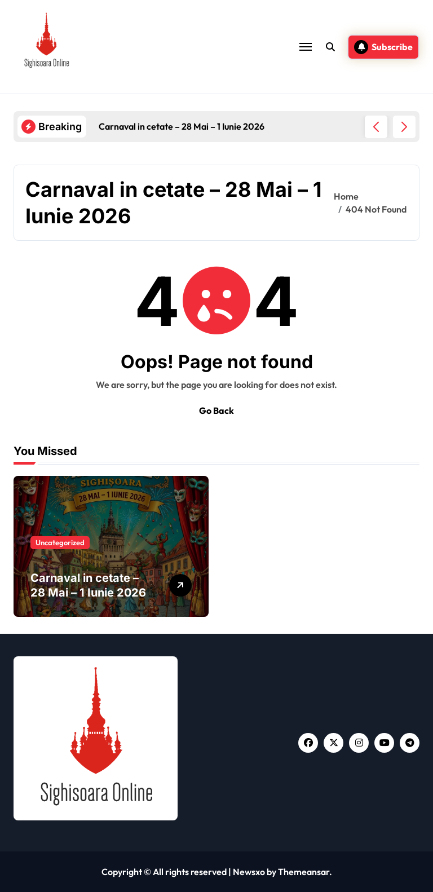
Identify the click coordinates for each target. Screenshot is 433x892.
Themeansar (303, 871)
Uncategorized (60, 542)
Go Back (216, 410)
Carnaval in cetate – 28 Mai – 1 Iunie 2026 (88, 585)
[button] (404, 127)
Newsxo (249, 871)
